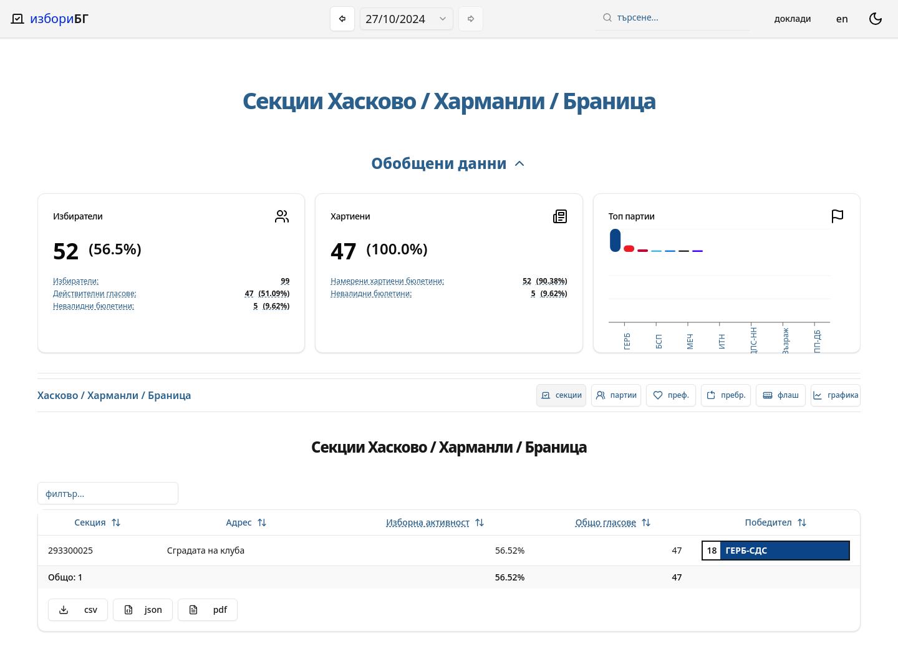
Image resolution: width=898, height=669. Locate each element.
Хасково (371, 100)
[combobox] (406, 18)
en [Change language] (842, 19)
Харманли (489, 100)
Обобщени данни (448, 163)
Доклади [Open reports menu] (793, 18)
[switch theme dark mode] (875, 18)
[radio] (561, 395)
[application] (720, 291)
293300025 (70, 550)
